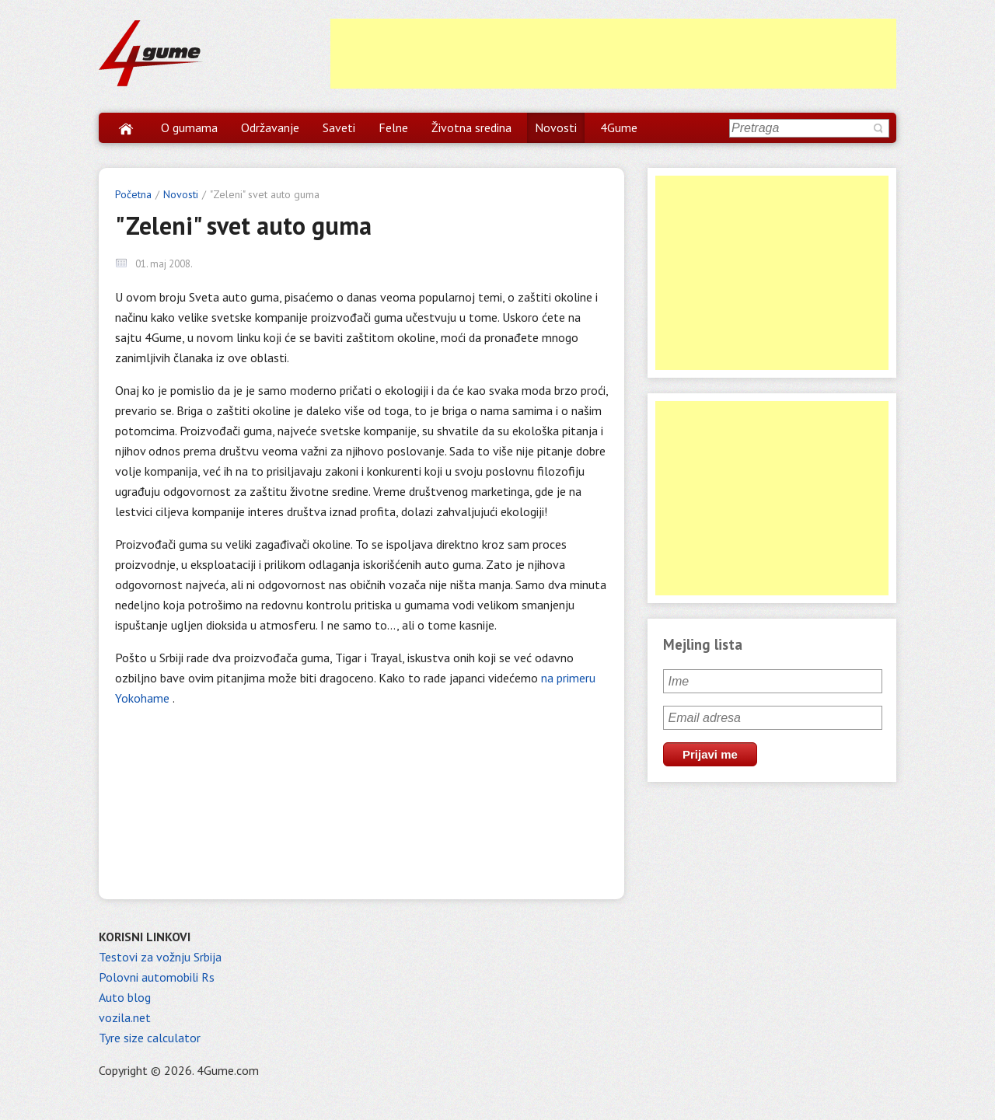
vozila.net (125, 1017)
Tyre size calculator (150, 1037)
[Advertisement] (613, 54)
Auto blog (125, 997)
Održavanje (270, 127)
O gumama (189, 127)
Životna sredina (471, 127)
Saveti (339, 127)
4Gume (618, 127)
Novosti (556, 127)
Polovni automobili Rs (157, 977)
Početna (133, 194)
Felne (393, 127)
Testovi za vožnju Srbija (160, 957)
